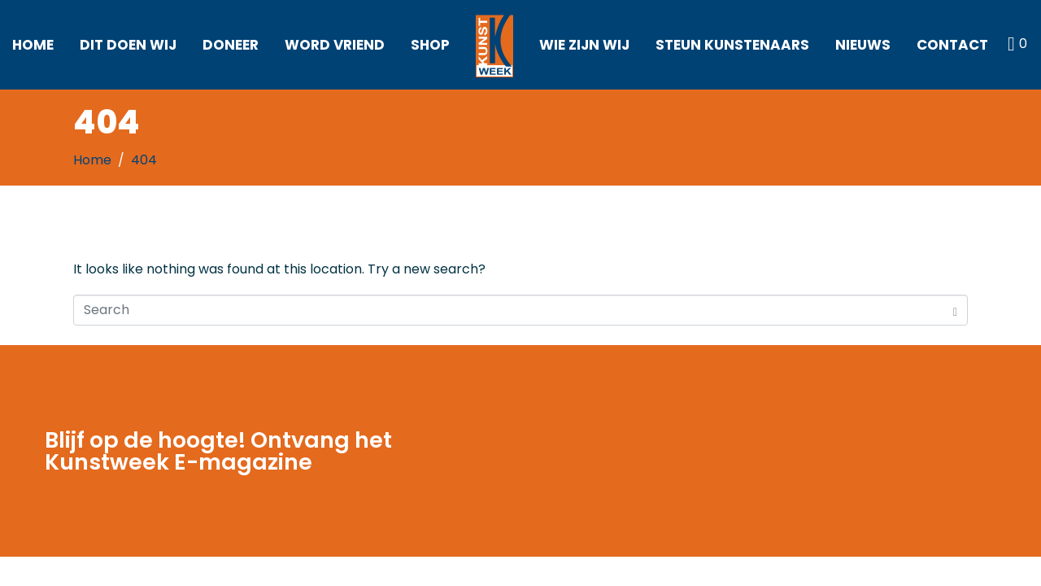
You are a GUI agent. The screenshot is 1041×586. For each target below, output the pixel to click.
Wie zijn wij (584, 45)
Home (33, 45)
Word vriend (335, 45)
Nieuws (863, 45)
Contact (952, 45)
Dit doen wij (128, 45)
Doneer (231, 45)
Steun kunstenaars (732, 45)
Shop (430, 45)
